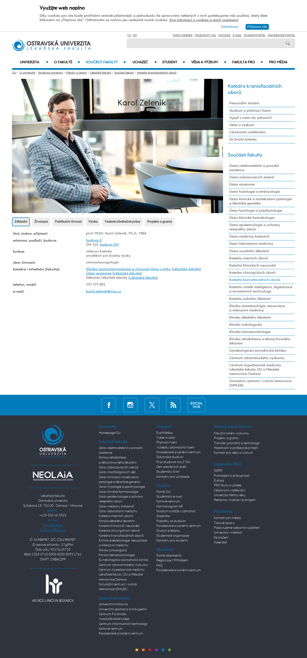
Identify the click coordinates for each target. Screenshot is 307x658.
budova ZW (109, 244)
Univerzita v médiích (228, 532)
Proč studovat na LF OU (173, 462)
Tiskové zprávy (224, 523)
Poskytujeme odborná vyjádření (237, 528)
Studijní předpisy (168, 530)
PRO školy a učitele (227, 485)
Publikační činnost (68, 221)
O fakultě (67, 62)
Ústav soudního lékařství (249, 251)
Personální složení (244, 103)
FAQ (159, 565)
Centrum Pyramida (112, 614)
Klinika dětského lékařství (250, 317)
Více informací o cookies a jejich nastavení (203, 20)
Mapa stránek (183, 35)
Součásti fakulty (106, 62)
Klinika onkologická (245, 324)
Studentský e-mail (169, 496)
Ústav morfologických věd (117, 472)
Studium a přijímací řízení (250, 110)
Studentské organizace (172, 535)
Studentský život (167, 471)
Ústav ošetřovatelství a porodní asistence (254, 168)
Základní (20, 221)
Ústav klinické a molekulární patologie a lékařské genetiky (260, 201)
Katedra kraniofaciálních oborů (157, 72)
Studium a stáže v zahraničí (175, 511)
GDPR (218, 470)
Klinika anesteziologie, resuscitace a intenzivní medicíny (257, 308)
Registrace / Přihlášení (172, 560)
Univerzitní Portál (281, 35)
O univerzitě (27, 72)
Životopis (41, 221)
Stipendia (163, 516)
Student (173, 62)
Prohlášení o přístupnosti (232, 475)
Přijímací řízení (166, 442)
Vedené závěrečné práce (122, 221)
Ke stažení (221, 537)
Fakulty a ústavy (76, 72)
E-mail (237, 35)
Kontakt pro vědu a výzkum (233, 452)
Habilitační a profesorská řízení (236, 448)
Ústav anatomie (99, 273)
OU (14, 72)
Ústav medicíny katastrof (249, 236)
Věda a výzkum (208, 62)
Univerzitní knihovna (113, 604)
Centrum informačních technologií (123, 624)
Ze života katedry (243, 139)
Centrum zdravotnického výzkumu (256, 358)
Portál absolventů (169, 555)
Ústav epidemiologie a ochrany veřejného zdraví (254, 227)
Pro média (278, 62)
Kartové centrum (111, 628)
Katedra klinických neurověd (252, 265)
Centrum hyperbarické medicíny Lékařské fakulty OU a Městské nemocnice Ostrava (255, 369)
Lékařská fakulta (100, 72)
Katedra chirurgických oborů (252, 272)
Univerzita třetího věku (230, 495)
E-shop (219, 480)
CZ (129, 35)
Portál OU (163, 492)
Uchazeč (144, 62)
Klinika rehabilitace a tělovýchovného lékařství (259, 341)
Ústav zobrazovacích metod (251, 177)
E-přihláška (164, 433)
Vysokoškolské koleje (114, 619)
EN (135, 35)
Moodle (224, 35)
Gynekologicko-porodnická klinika (257, 350)
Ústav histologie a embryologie (254, 191)
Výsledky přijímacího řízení (175, 447)
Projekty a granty (159, 221)
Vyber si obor (165, 437)
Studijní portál (255, 35)
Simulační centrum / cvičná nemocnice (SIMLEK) (260, 383)
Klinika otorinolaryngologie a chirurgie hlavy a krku (128, 269)
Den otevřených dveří (171, 467)
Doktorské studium (169, 457)
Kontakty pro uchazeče (172, 476)
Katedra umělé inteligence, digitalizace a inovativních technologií (260, 289)
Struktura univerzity (50, 72)
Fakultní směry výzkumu (231, 433)
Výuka (93, 221)
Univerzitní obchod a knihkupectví (123, 609)
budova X (94, 240)
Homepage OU (109, 433)
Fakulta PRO (247, 62)
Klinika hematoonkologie (250, 332)
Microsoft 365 (205, 35)
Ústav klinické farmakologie (251, 218)
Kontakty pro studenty (172, 540)
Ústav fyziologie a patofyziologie (255, 210)
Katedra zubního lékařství (250, 299)
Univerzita (34, 62)
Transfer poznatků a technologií (237, 443)
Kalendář (220, 542)
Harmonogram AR (169, 506)
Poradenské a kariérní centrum (121, 633)
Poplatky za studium (171, 521)
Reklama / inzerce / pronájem (235, 500)
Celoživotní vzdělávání (247, 132)
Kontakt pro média (227, 518)
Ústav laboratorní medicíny (251, 243)
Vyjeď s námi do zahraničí (250, 118)
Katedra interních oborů (248, 258)
